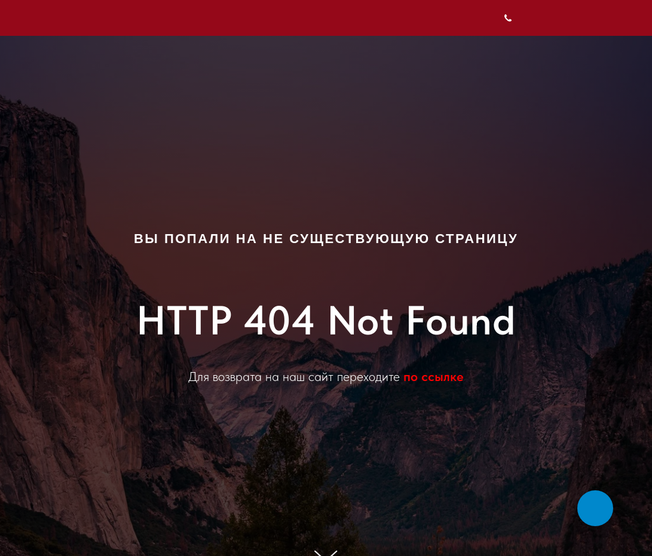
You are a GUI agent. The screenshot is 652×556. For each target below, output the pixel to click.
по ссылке (433, 376)
